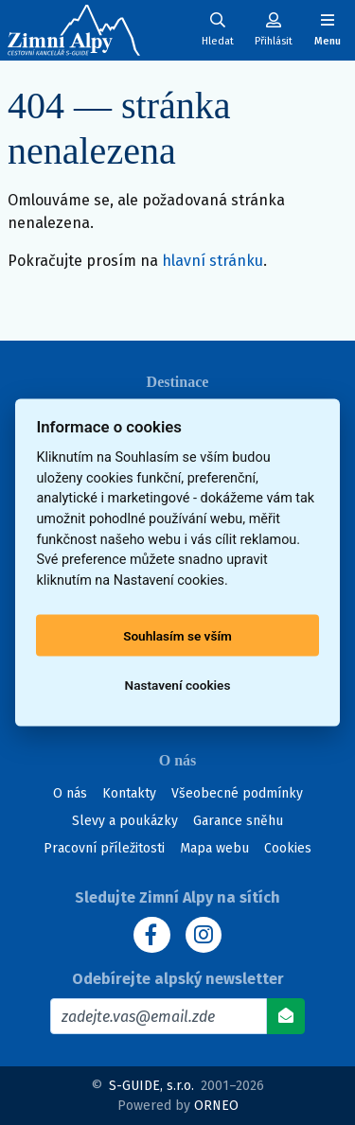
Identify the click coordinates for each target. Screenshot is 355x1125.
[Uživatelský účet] (217, 30)
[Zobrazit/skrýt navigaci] (327, 30)
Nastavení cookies (178, 685)
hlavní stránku (212, 261)
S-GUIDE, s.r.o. (151, 1086)
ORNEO (216, 1106)
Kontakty (129, 793)
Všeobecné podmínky (237, 793)
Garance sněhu (238, 821)
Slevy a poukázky (125, 821)
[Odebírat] (286, 1016)
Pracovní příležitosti (104, 848)
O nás (70, 793)
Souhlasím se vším (177, 635)
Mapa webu (214, 848)
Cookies (287, 848)
